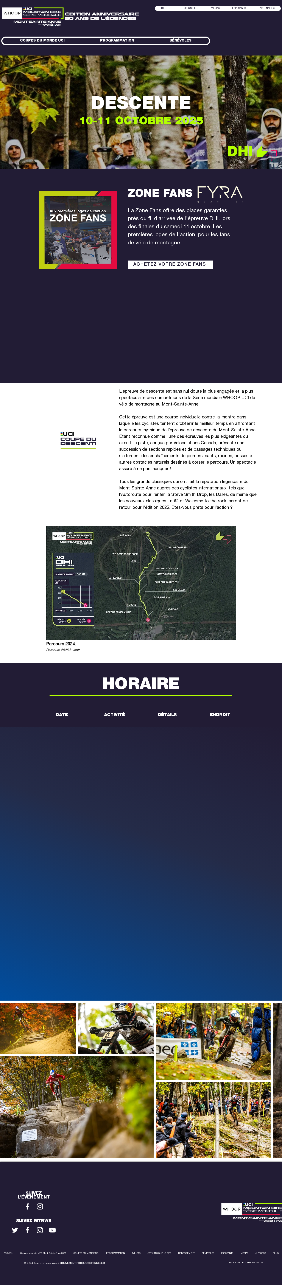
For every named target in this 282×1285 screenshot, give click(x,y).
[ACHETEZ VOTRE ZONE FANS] (170, 265)
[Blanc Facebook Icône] (27, 1206)
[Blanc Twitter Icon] (15, 1230)
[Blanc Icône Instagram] (40, 1206)
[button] (215, 8)
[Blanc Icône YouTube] (52, 1230)
